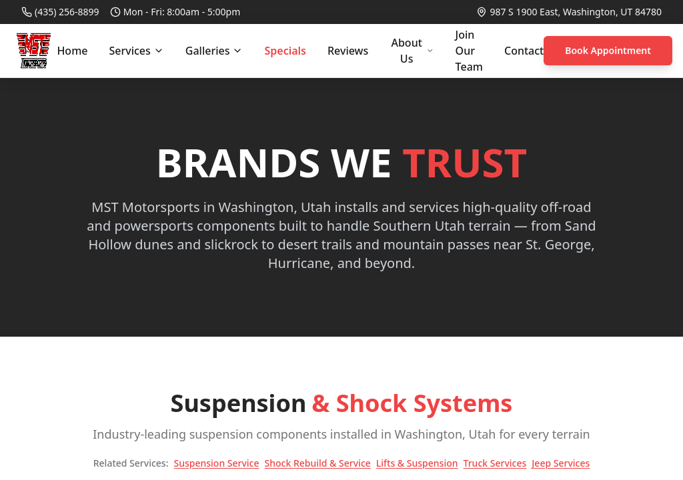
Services (136, 50)
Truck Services (495, 463)
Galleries (214, 50)
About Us (412, 50)
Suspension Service (216, 463)
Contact (524, 50)
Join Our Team (469, 50)
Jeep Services (561, 463)
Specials (285, 50)
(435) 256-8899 (67, 11)
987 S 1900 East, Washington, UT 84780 (576, 11)
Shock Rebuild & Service (318, 463)
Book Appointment (608, 50)
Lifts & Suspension (417, 463)
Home (72, 50)
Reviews (347, 50)
